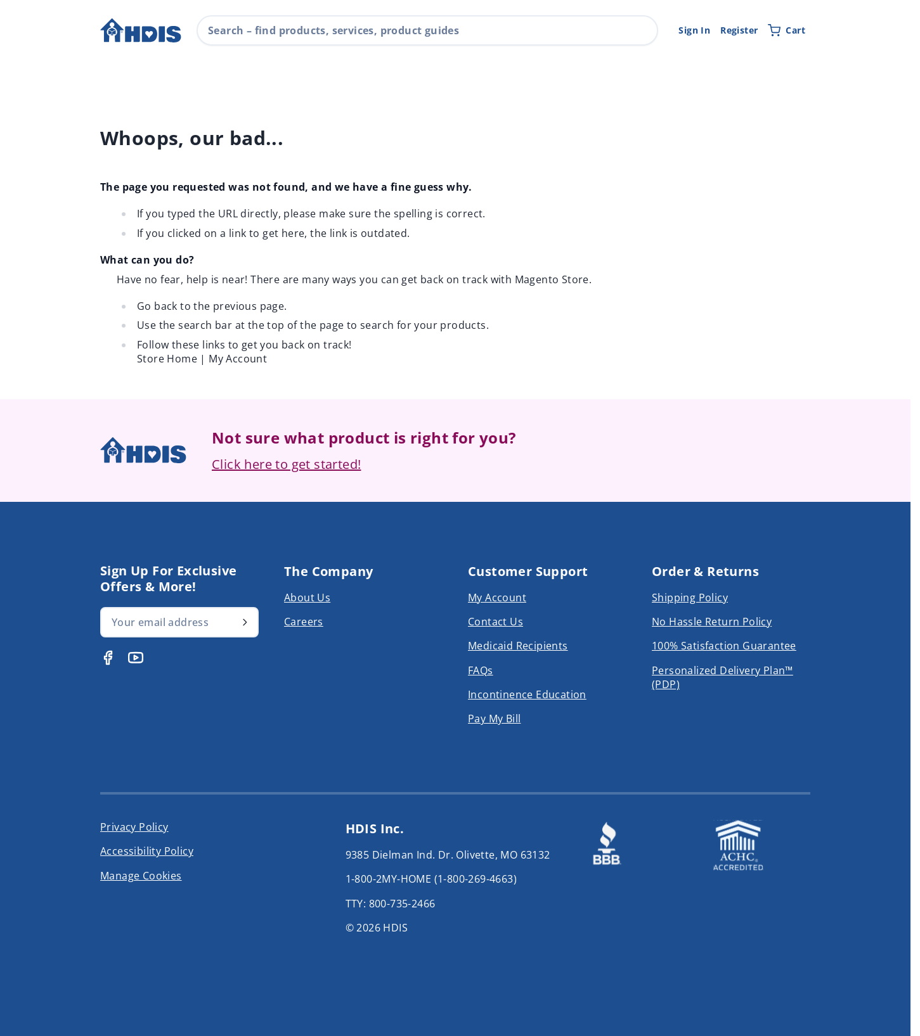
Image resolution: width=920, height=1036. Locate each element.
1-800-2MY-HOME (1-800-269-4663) (431, 879)
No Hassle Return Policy (712, 622)
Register (739, 30)
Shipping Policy (690, 597)
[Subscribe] (245, 622)
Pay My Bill (494, 719)
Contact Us (495, 622)
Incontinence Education (527, 694)
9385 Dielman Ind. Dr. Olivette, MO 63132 (448, 855)
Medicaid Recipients (518, 646)
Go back (157, 306)
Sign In (694, 30)
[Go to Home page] (140, 30)
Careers (303, 622)
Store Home (167, 359)
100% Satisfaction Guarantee (724, 646)
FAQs (480, 670)
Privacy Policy (134, 827)
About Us (307, 597)
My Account (238, 359)
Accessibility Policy (146, 851)
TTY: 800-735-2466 (391, 904)
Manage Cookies (141, 876)
